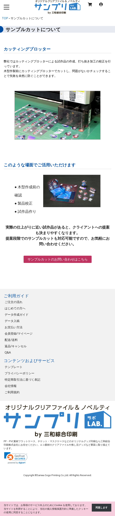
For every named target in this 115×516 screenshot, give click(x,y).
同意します (101, 507)
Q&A (8, 352)
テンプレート (13, 367)
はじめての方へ (15, 308)
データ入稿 (12, 321)
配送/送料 (11, 340)
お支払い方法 (13, 327)
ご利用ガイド (16, 296)
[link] (16, 458)
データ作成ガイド (16, 314)
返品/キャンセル (16, 346)
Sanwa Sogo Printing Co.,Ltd (52, 475)
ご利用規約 (12, 392)
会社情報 (11, 386)
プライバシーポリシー (19, 373)
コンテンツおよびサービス (29, 360)
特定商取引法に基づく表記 (22, 379)
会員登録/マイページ (19, 333)
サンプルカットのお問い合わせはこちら (57, 259)
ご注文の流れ (13, 302)
